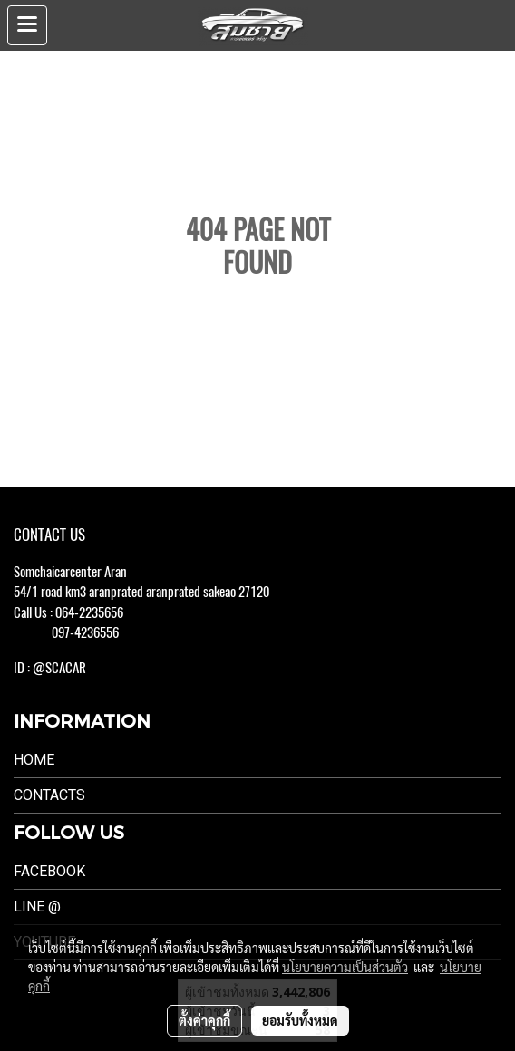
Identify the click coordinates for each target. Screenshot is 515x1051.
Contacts (49, 795)
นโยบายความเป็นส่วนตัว (345, 967)
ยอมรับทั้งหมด (300, 1020)
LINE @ (37, 906)
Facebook (49, 871)
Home (34, 759)
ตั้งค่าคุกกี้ (204, 1020)
